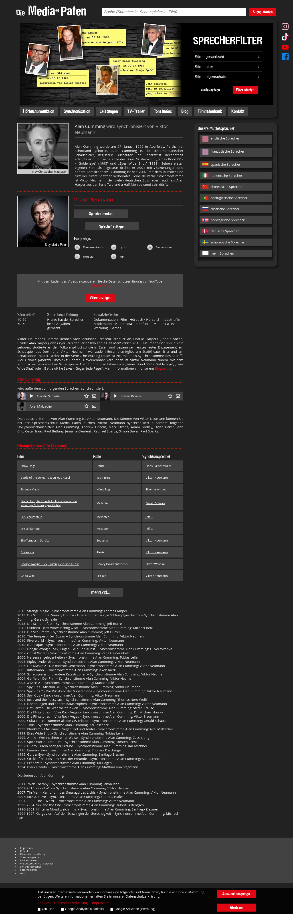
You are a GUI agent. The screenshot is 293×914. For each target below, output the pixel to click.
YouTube (48, 909)
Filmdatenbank (210, 111)
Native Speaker (28, 860)
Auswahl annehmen (236, 894)
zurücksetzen (210, 90)
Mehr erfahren (100, 285)
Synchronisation (77, 111)
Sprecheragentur (29, 857)
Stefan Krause (131, 396)
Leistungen (109, 111)
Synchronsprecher (30, 866)
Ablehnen (236, 907)
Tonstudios (163, 111)
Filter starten (245, 90)
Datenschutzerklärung (32, 854)
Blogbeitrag (163, 368)
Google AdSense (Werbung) (134, 909)
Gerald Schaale (48, 396)
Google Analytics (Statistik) (84, 909)
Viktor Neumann (93, 199)
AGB (22, 872)
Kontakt (238, 111)
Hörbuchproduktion (38, 111)
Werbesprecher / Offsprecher (36, 863)
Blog (184, 111)
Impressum (26, 848)
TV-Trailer (136, 111)
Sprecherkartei (28, 869)
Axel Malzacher (41, 406)
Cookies (44, 903)
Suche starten (263, 12)
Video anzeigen (100, 297)
